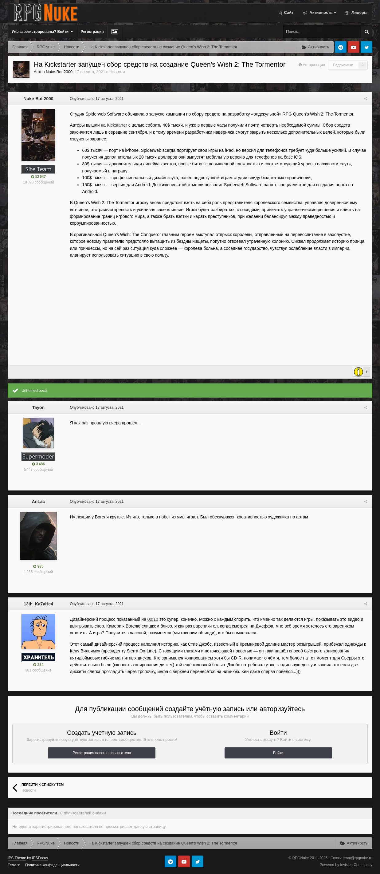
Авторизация (314, 65)
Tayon (38, 407)
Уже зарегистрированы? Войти (42, 31)
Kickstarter (116, 125)
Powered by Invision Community (346, 865)
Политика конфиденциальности (52, 865)
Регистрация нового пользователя (101, 753)
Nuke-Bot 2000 (59, 71)
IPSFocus (40, 858)
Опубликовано (96, 98)
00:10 (152, 619)
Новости (117, 71)
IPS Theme (17, 858)
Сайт (288, 12)
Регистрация (92, 32)
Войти (278, 753)
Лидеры (359, 12)
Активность (322, 12)
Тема (14, 865)
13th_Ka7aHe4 (38, 603)
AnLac (38, 501)
